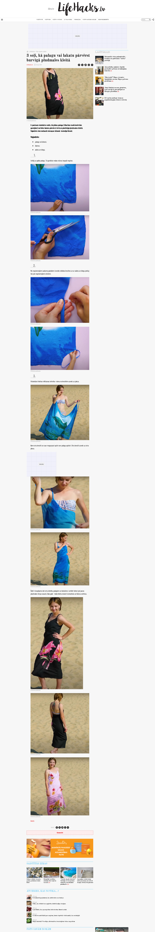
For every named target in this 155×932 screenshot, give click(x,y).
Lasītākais (102, 52)
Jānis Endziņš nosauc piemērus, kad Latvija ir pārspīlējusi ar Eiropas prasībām (115, 89)
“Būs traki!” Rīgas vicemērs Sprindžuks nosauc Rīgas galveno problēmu (116, 79)
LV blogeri (68, 19)
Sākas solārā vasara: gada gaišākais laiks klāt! (34, 880)
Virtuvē (39, 19)
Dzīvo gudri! (57, 19)
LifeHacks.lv (30, 65)
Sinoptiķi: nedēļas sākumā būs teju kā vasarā (49, 880)
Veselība (77, 19)
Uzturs (48, 19)
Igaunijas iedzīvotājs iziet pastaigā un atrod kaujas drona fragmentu (85, 880)
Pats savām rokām (89, 19)
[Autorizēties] (153, 20)
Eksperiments (103, 19)
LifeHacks (32, 51)
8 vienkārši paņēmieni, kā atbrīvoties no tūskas (48, 898)
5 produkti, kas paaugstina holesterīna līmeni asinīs (50, 909)
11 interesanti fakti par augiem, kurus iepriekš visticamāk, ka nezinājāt (56, 915)
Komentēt (60, 833)
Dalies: (53, 827)
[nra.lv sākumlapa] (51, 9)
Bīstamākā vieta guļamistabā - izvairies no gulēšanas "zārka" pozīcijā (115, 58)
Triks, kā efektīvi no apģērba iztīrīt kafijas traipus (49, 903)
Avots (32, 821)
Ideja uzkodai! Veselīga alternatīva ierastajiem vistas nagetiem (54, 921)
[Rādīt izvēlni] (2, 20)
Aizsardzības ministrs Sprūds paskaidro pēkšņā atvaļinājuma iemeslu (115, 69)
